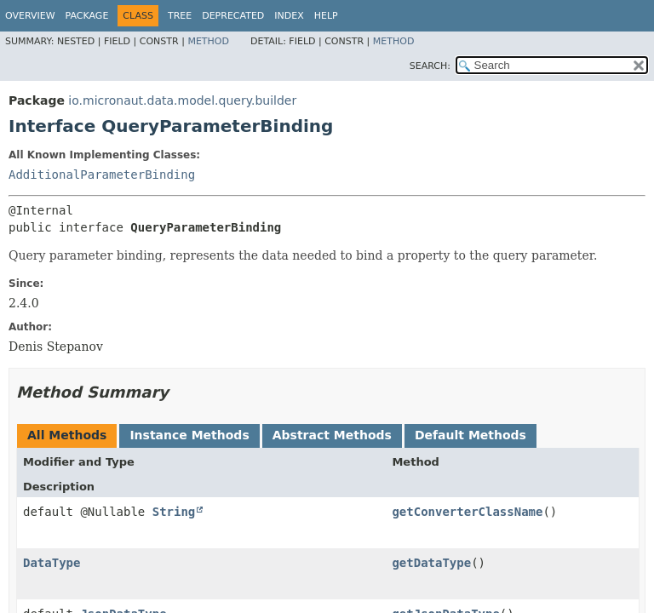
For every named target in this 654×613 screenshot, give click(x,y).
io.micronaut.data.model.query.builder (182, 100)
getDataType (431, 563)
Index (288, 15)
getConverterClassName (467, 511)
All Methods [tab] (66, 435)
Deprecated (233, 15)
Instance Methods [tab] (189, 435)
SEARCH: (430, 66)
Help (326, 15)
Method (208, 41)
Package (87, 15)
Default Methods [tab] (470, 435)
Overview (30, 15)
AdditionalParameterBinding (102, 174)
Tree (180, 15)
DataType (51, 563)
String (174, 511)
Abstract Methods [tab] (332, 435)
